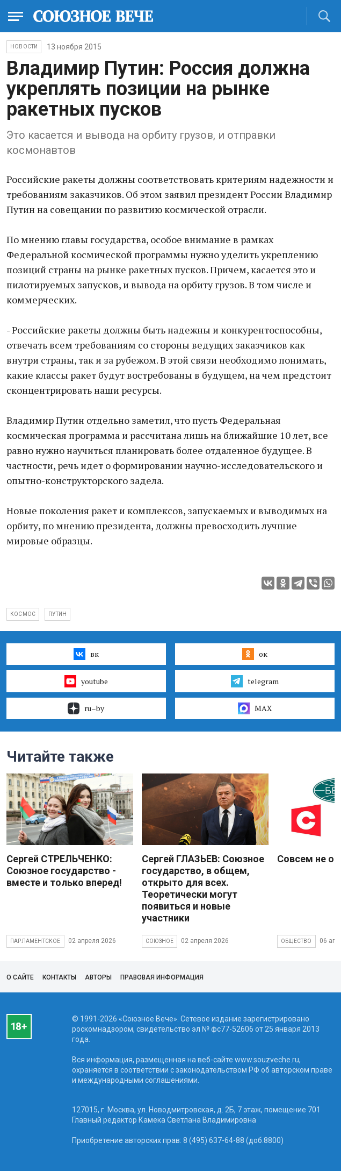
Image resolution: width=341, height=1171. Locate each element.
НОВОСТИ (24, 46)
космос (22, 614)
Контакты (59, 977)
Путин (57, 614)
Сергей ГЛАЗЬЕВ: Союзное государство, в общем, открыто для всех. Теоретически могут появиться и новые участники (203, 888)
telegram (255, 681)
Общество (296, 941)
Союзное (159, 941)
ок (254, 654)
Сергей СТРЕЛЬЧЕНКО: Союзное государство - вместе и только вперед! (64, 870)
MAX (255, 708)
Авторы (98, 977)
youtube (86, 681)
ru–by (86, 708)
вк (86, 654)
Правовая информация (162, 977)
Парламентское (35, 941)
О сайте (20, 977)
